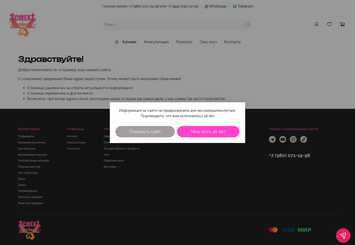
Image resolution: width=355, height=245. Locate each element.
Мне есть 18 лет (208, 131)
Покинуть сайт (145, 131)
